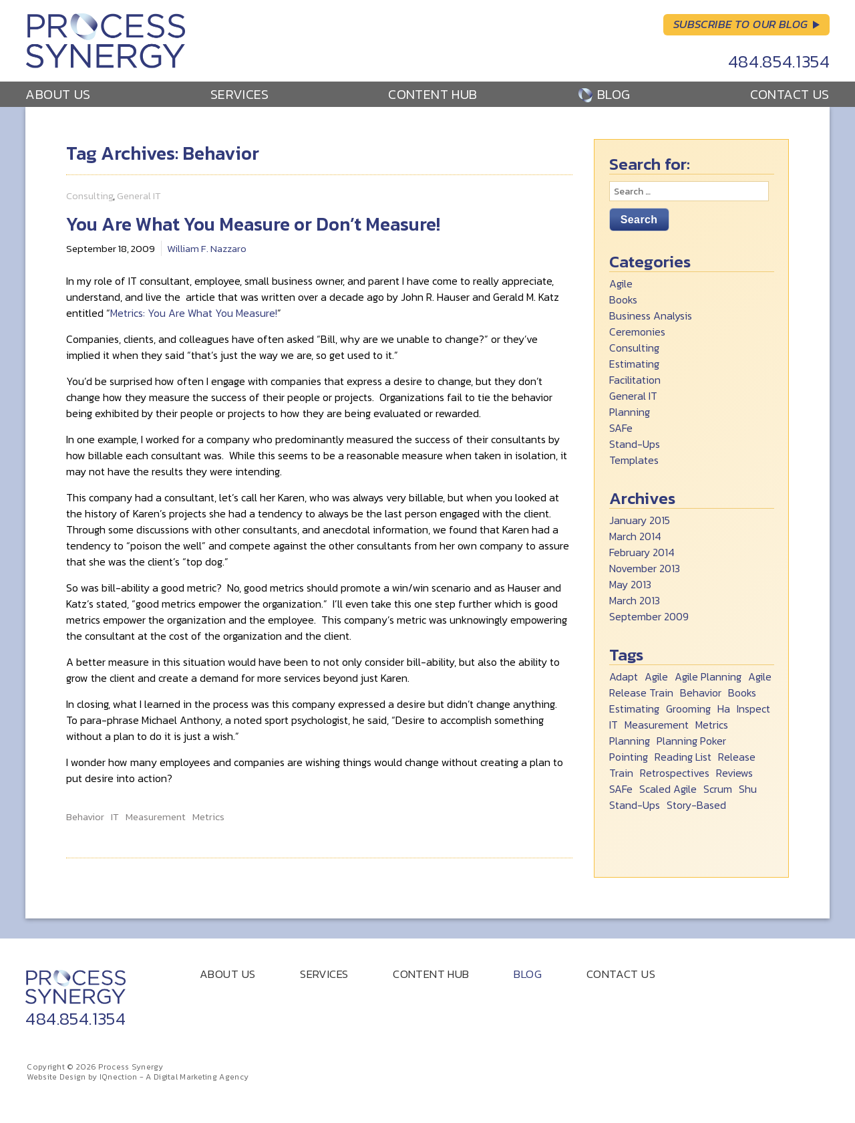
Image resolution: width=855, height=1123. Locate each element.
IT (115, 816)
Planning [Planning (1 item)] (629, 741)
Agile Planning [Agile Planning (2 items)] (708, 676)
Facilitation (635, 380)
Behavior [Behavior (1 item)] (700, 692)
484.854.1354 (779, 61)
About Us (57, 94)
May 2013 (630, 584)
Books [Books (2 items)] (742, 692)
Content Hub (432, 94)
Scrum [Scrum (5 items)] (717, 789)
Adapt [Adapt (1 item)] (623, 676)
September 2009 (649, 616)
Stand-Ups (634, 444)
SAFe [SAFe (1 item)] (621, 789)
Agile (621, 283)
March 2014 (635, 536)
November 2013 (644, 568)
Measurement (156, 816)
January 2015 (639, 520)
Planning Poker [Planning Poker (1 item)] (691, 741)
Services (239, 94)
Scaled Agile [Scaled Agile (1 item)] (668, 789)
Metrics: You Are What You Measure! (193, 313)
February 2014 (642, 552)
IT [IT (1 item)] (613, 725)
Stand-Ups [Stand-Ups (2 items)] (634, 805)
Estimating (634, 364)
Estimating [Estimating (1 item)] (634, 709)
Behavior (85, 816)
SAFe (621, 428)
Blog (614, 94)
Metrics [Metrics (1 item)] (711, 725)
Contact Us (790, 94)
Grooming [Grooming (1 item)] (688, 709)
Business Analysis (650, 315)
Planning (629, 412)
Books (623, 299)
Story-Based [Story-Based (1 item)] (696, 805)
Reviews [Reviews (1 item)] (734, 773)
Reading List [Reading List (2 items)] (683, 757)
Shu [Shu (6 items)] (748, 789)
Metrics (208, 816)
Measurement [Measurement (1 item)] (657, 725)
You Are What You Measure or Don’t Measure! (253, 224)
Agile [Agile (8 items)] (656, 676)
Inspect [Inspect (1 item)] (753, 709)
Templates (634, 460)
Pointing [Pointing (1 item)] (628, 757)
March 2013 (634, 600)
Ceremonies (637, 332)
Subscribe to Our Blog (740, 24)
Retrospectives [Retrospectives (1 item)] (674, 773)
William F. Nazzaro (206, 248)
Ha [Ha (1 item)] (723, 709)
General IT (139, 195)
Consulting (89, 195)
